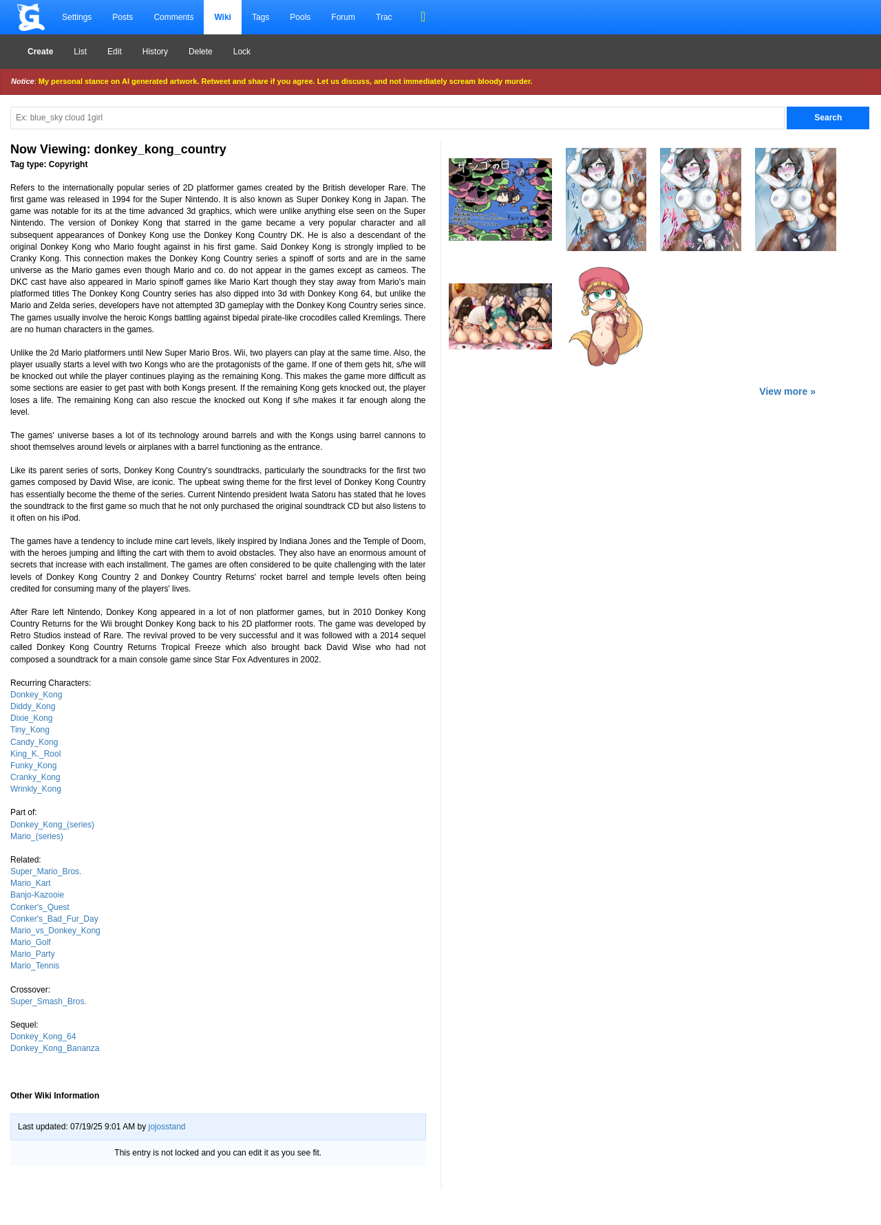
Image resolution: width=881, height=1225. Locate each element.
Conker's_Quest (40, 907)
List (80, 51)
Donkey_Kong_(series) (52, 825)
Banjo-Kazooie (37, 895)
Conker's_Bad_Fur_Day (54, 919)
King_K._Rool (35, 754)
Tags (260, 17)
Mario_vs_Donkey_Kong (55, 930)
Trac (384, 17)
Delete (201, 51)
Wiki (222, 17)
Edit (114, 51)
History (155, 51)
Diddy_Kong (32, 706)
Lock (242, 51)
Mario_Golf (30, 942)
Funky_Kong (33, 765)
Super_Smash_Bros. (48, 1001)
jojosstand (166, 1126)
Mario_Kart (30, 883)
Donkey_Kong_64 (43, 1036)
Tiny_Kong (30, 730)
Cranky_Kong (35, 777)
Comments (173, 17)
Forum (343, 17)
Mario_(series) (36, 836)
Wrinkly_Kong (35, 789)
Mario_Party (32, 954)
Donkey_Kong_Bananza (54, 1048)
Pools (300, 17)
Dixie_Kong (31, 718)
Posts (122, 17)
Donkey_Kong (36, 695)
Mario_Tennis (34, 966)
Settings (77, 17)
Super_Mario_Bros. (45, 871)
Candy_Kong (34, 742)
